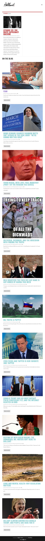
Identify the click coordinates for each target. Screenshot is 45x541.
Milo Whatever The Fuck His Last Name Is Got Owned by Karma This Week (21, 281)
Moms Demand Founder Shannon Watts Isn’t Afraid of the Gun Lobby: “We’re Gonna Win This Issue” (20, 135)
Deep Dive (16, 186)
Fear (5, 91)
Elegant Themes (20, 537)
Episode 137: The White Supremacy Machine (11, 32)
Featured (16, 139)
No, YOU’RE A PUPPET (12, 319)
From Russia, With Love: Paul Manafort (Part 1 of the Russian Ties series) (21, 183)
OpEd (19, 487)
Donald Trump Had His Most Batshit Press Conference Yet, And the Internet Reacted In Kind (21, 400)
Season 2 (18, 35)
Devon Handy (6, 35)
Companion (14, 93)
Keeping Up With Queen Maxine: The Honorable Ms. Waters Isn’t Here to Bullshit (19, 439)
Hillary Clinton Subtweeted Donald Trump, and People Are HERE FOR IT (19, 521)
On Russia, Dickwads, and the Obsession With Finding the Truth (21, 241)
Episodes (14, 35)
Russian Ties (21, 186)
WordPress (30, 537)
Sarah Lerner (6, 139)
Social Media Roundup (21, 284)
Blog (14, 139)
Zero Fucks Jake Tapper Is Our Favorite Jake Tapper (21, 362)
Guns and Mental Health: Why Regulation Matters (21, 484)
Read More (7, 100)
